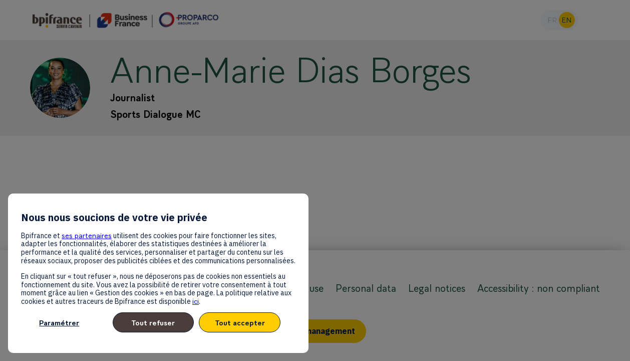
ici (195, 301)
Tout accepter (240, 322)
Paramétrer (59, 322)
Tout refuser (153, 322)
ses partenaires (87, 235)
